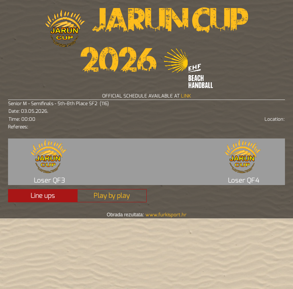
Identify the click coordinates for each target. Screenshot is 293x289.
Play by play (112, 195)
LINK (186, 96)
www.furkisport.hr (165, 215)
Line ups (43, 195)
